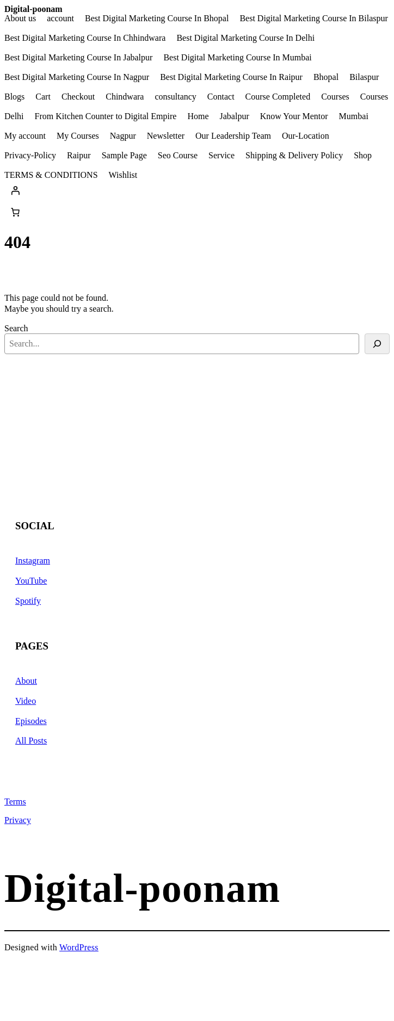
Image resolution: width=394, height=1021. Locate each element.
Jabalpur (234, 116)
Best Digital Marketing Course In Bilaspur (313, 18)
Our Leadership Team (233, 136)
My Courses (78, 136)
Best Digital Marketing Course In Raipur (231, 77)
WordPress (78, 947)
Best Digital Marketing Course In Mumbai (237, 57)
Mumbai (353, 116)
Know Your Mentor (294, 116)
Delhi (14, 116)
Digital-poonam (33, 9)
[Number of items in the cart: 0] (15, 212)
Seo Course (178, 155)
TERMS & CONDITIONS (51, 175)
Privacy (17, 820)
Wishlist (123, 175)
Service (221, 155)
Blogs (14, 96)
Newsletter (165, 136)
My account (25, 136)
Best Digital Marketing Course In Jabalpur (78, 57)
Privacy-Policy (30, 155)
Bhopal (325, 77)
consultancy (175, 96)
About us (20, 18)
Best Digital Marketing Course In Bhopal (157, 18)
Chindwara (125, 96)
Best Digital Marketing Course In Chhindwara (84, 38)
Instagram (32, 560)
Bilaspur (364, 77)
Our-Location (305, 136)
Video (25, 701)
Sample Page (124, 155)
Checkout (78, 96)
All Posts (31, 740)
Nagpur (123, 136)
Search (16, 328)
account (60, 18)
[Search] (377, 343)
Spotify (28, 600)
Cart (43, 96)
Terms (15, 801)
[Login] (197, 190)
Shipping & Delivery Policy (294, 155)
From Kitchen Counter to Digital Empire (106, 116)
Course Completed (278, 96)
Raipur (79, 155)
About (26, 680)
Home (197, 116)
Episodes (31, 721)
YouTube (31, 580)
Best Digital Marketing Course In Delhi (245, 38)
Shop (363, 155)
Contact (221, 96)
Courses (335, 96)
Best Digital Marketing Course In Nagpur (76, 77)
